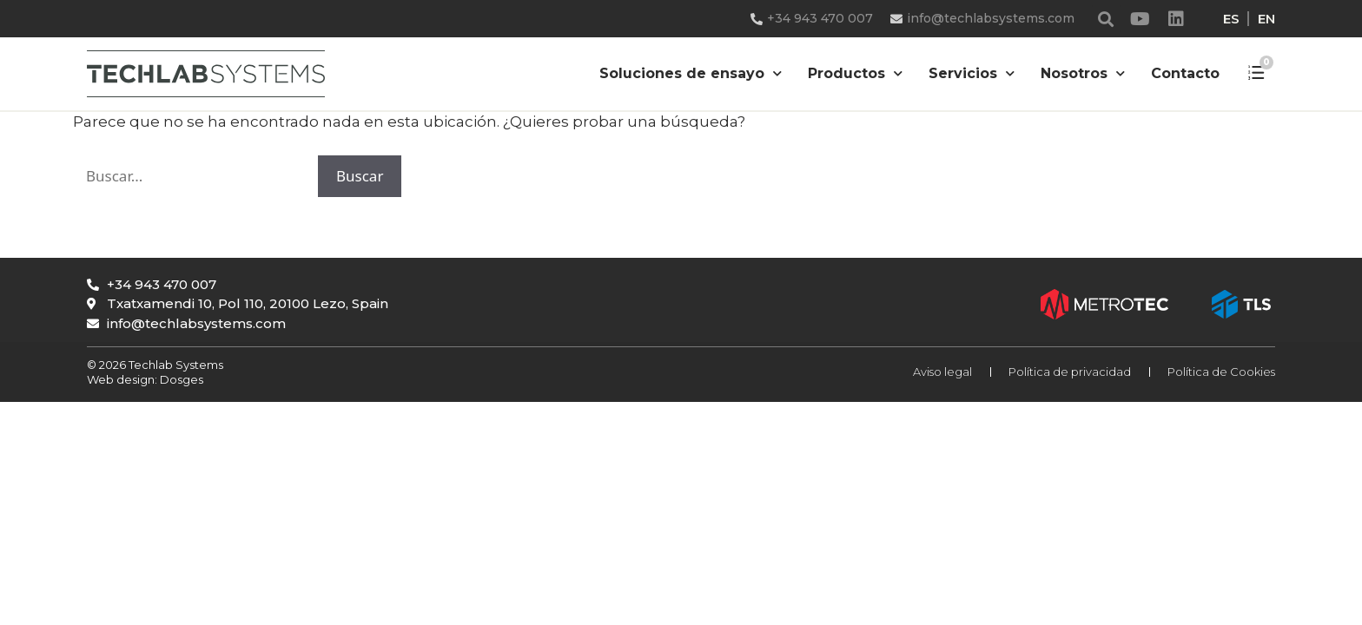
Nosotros (1083, 73)
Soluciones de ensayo (690, 73)
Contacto (1185, 73)
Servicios (972, 73)
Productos (855, 73)
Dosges (180, 379)
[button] (1106, 18)
